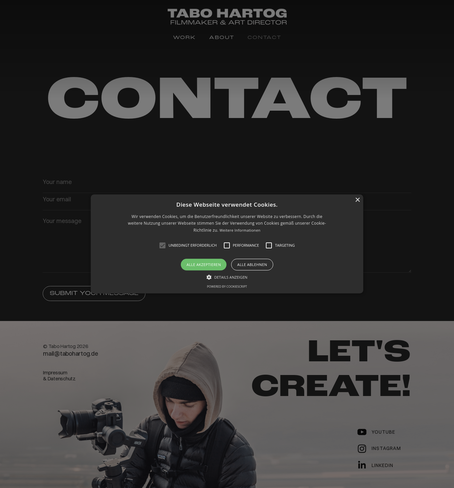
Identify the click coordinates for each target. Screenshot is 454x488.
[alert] (227, 244)
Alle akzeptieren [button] (203, 264)
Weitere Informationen (240, 230)
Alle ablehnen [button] (252, 264)
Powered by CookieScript (227, 287)
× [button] (357, 200)
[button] (227, 243)
